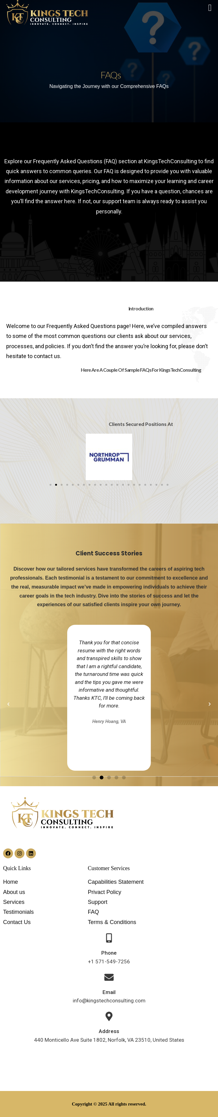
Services (13, 902)
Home (10, 882)
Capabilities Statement (116, 882)
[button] (50, 485)
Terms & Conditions (112, 922)
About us (14, 892)
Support (97, 902)
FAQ (93, 912)
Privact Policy (104, 892)
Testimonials (18, 912)
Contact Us (17, 922)
